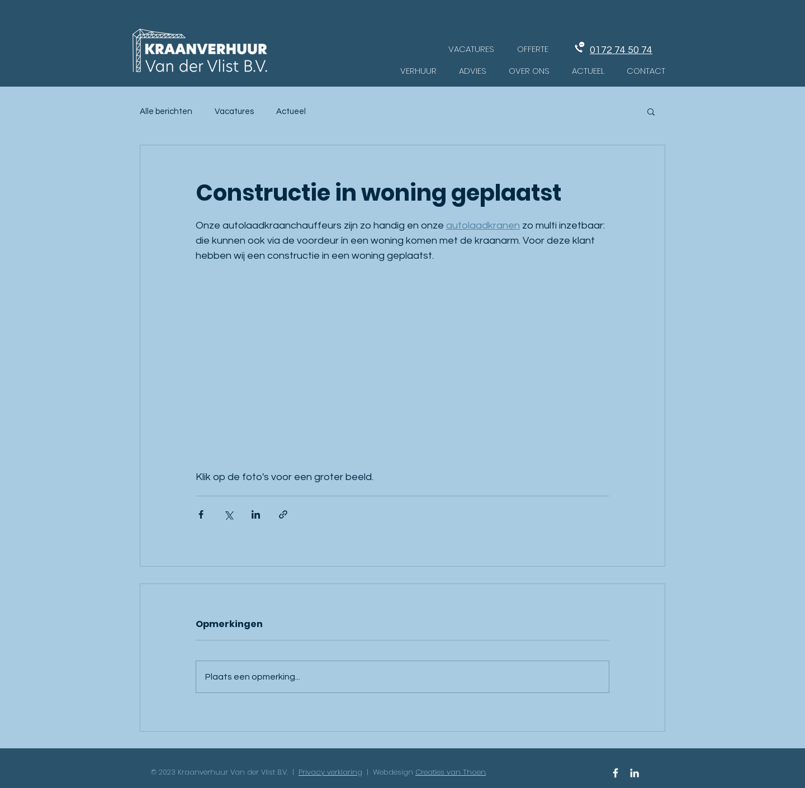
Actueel (291, 111)
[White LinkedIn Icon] (634, 773)
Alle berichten (166, 111)
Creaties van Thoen (450, 772)
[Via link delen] (283, 514)
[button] (651, 111)
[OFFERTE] (532, 48)
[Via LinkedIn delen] (255, 514)
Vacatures (234, 111)
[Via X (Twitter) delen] (228, 514)
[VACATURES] (471, 48)
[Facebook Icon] (615, 773)
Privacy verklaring (330, 772)
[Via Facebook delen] (201, 514)
